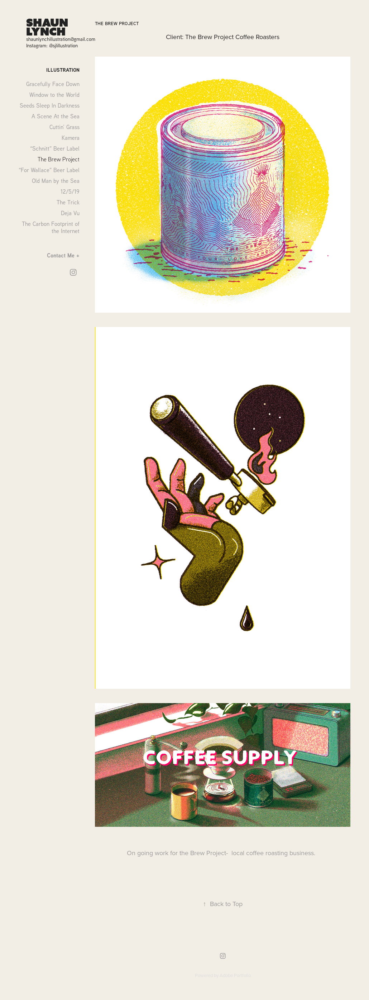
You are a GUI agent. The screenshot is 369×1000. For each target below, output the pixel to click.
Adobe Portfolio (235, 975)
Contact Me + (63, 255)
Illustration (63, 69)
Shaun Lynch (48, 26)
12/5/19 (70, 191)
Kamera (71, 137)
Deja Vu (70, 213)
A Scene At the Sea (56, 116)
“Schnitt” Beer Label (55, 148)
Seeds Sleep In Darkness (50, 105)
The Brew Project (59, 159)
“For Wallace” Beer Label (49, 170)
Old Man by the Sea (56, 180)
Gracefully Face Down (53, 83)
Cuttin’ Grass (64, 127)
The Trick (68, 202)
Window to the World (54, 94)
